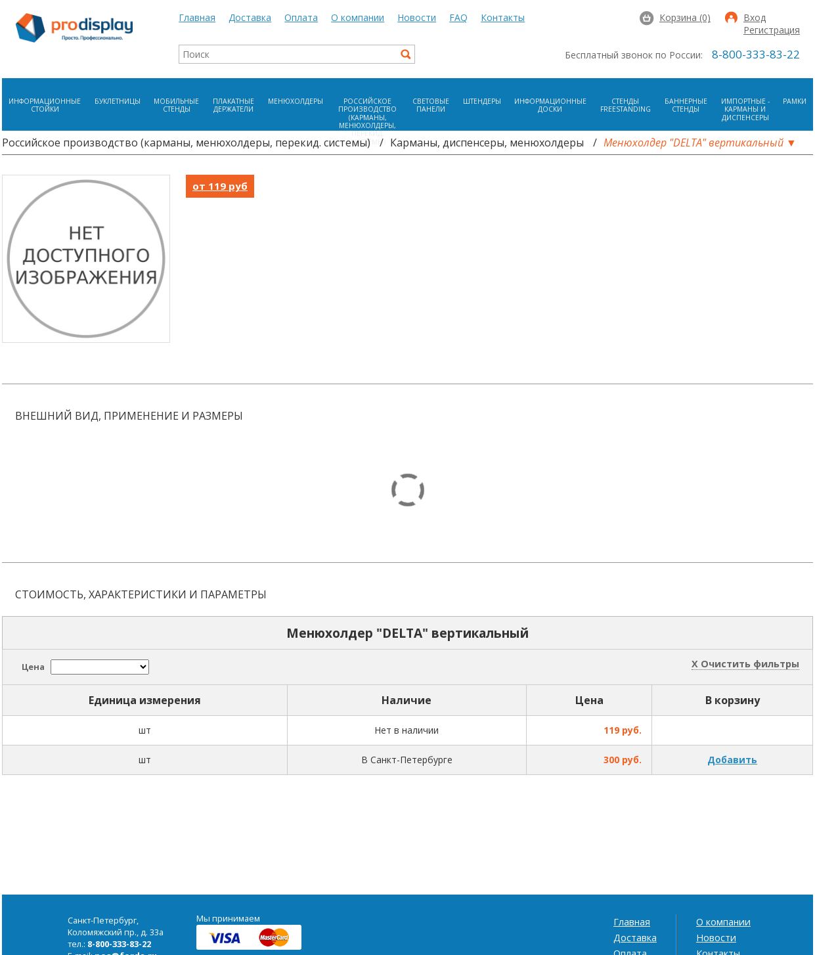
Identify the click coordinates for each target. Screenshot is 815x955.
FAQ (458, 17)
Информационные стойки (45, 105)
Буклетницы (118, 101)
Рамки (794, 101)
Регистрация (771, 31)
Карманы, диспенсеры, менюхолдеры (487, 142)
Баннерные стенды (686, 105)
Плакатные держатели (233, 105)
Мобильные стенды (176, 105)
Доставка (250, 17)
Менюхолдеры (295, 101)
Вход (754, 18)
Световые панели (430, 105)
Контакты (503, 17)
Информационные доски (550, 105)
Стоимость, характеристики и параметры (141, 594)
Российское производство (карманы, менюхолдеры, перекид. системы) (367, 121)
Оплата (301, 17)
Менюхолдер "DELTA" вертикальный (693, 142)
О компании (357, 17)
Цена (33, 667)
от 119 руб (220, 185)
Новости (416, 17)
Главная (197, 17)
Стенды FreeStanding (625, 105)
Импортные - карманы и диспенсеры (745, 109)
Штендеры (482, 101)
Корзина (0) (685, 17)
